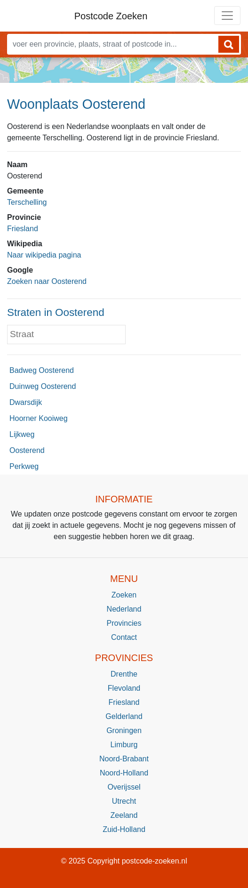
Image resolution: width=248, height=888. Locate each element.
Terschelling (27, 202)
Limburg (124, 745)
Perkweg (24, 466)
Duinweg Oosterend (42, 386)
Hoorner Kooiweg (38, 418)
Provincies (124, 623)
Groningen (124, 731)
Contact (124, 637)
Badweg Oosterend (41, 370)
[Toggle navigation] (227, 15)
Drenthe (124, 674)
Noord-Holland (124, 773)
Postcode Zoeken (111, 16)
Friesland (22, 229)
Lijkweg (21, 434)
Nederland (124, 609)
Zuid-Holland (124, 829)
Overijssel (123, 787)
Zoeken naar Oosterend (47, 281)
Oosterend (27, 450)
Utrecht (124, 801)
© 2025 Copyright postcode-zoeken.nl (124, 861)
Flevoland (124, 688)
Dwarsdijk (25, 402)
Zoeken (124, 595)
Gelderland (123, 716)
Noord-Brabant (124, 759)
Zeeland (124, 815)
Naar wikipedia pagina (44, 255)
